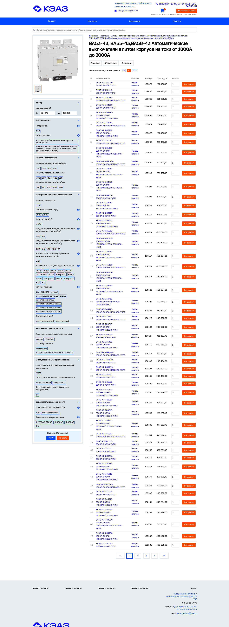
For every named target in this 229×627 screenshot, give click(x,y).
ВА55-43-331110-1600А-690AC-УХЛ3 (105, 91)
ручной (54, 292)
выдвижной (41, 349)
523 (55, 178)
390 (44, 178)
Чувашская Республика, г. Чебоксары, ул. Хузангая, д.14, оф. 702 (133, 5)
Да (37, 292)
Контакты (92, 21)
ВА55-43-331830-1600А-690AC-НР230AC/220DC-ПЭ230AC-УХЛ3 (109, 152)
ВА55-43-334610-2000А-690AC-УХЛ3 (106, 196)
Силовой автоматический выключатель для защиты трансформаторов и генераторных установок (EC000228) (56, 148)
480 (61, 187)
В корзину (189, 84)
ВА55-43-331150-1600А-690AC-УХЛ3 (105, 545)
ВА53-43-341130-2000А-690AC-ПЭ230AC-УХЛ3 (110, 435)
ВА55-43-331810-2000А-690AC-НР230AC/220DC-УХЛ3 (107, 477)
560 (55, 168)
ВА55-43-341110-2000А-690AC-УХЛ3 (106, 383)
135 (54, 249)
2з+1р (53, 271)
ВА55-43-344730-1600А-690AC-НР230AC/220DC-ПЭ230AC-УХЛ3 (109, 524)
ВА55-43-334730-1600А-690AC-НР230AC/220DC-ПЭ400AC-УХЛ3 (109, 186)
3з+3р (68, 271)
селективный (59, 383)
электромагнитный (45, 300)
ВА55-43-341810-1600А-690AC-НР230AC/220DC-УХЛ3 (107, 392)
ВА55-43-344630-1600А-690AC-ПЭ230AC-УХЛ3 (110, 353)
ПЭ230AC (45, 292)
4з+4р (59, 279)
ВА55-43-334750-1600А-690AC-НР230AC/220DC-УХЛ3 (107, 536)
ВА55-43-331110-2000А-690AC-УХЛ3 (106, 450)
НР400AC (58, 422)
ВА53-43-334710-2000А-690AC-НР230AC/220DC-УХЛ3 (107, 413)
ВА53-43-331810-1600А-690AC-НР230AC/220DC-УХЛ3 (107, 345)
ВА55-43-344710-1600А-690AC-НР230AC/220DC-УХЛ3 (107, 513)
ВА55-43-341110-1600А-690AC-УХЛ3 (105, 376)
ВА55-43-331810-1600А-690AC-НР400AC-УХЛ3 (110, 99)
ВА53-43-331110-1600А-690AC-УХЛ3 (105, 493)
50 (128, 71)
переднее (49, 339)
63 (59, 249)
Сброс (51, 437)
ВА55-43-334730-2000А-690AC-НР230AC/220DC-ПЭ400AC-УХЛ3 (109, 290)
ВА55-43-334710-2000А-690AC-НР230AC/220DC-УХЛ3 (107, 206)
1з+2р (46, 271)
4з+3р (39, 279)
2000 (45, 215)
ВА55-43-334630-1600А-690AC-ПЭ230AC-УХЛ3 (110, 162)
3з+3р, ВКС (41, 275)
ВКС (38, 283)
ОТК (38, 131)
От (37, 113)
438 (44, 168)
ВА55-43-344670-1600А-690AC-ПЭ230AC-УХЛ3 (110, 368)
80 (43, 236)
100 (48, 249)
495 (49, 187)
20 (123, 71)
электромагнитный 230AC (48, 304)
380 (38, 178)
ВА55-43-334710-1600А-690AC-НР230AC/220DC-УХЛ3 (107, 115)
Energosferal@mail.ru (187, 613)
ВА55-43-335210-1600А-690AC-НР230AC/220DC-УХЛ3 (107, 133)
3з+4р (51, 275)
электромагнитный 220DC (48, 312)
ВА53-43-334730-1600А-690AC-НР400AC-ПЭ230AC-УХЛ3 (108, 302)
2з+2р (60, 271)
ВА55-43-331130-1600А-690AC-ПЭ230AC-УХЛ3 (110, 142)
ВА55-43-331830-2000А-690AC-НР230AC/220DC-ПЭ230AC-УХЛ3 (109, 242)
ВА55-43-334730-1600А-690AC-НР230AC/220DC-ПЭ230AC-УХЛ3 (109, 173)
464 (50, 178)
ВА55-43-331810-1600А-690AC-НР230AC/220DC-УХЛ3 (107, 467)
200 (38, 187)
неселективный (43, 383)
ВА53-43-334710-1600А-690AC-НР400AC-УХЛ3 (110, 318)
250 (38, 168)
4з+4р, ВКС (69, 279)
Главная (93, 36)
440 (38, 261)
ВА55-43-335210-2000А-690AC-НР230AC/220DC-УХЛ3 (107, 224)
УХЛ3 (38, 373)
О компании (134, 21)
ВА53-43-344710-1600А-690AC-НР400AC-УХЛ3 (110, 310)
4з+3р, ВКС (49, 279)
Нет (43, 283)
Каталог (51, 21)
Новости (177, 21)
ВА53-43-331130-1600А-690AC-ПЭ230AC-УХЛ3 (110, 485)
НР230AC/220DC (44, 422)
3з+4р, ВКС (61, 275)
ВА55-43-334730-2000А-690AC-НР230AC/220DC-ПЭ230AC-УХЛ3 (109, 256)
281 (43, 187)
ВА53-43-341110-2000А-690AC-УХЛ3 (106, 442)
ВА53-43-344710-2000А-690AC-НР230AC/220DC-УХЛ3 (107, 502)
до (59, 113)
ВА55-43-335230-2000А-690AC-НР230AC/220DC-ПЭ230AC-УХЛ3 (109, 276)
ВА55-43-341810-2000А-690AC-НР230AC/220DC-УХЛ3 (107, 403)
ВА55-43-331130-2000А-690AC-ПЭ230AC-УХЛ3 (110, 232)
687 (55, 187)
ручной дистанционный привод (51, 296)
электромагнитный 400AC (48, 308)
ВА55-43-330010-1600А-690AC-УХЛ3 (105, 84)
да (37, 395)
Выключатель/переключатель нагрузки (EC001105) (54, 141)
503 (49, 168)
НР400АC (69, 422)
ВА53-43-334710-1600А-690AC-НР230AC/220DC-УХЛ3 (107, 327)
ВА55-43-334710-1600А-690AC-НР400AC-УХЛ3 (110, 124)
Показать (63, 438)
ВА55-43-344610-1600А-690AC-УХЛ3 (105, 361)
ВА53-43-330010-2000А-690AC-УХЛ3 (106, 336)
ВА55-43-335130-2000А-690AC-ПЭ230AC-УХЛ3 (110, 266)
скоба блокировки (50, 413)
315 (61, 178)
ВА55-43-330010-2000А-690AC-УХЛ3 (106, 457)
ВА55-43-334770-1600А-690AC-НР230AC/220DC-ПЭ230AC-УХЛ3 (109, 425)
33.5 (38, 236)
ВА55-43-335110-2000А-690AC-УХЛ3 (106, 214)
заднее (39, 339)
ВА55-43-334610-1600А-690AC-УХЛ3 (105, 106)
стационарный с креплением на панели (54, 353)
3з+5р (71, 275)
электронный (62, 321)
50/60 (39, 224)
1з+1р (38, 271)
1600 (38, 215)
